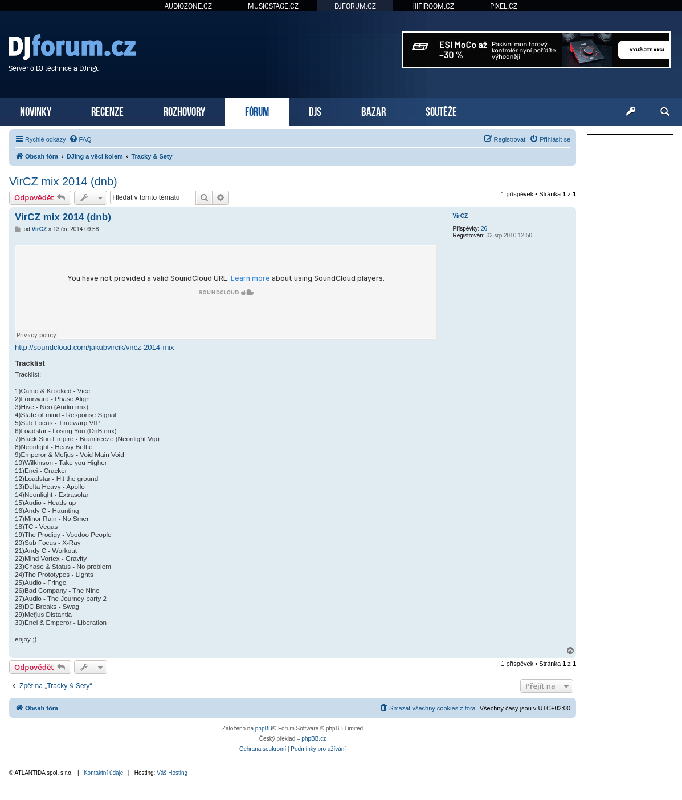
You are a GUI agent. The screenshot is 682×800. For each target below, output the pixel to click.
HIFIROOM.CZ (433, 6)
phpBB (263, 728)
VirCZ (460, 216)
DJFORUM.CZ (355, 6)
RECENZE (107, 110)
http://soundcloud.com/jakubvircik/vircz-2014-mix (94, 347)
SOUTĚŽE (441, 110)
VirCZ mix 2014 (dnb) (63, 181)
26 (484, 228)
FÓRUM (257, 110)
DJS (315, 110)
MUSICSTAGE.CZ (273, 6)
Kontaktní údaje (104, 773)
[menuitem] (80, 139)
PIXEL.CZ (503, 6)
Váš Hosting (172, 773)
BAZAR (373, 110)
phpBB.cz (313, 739)
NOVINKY (35, 110)
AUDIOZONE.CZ (188, 6)
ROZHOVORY (184, 110)
